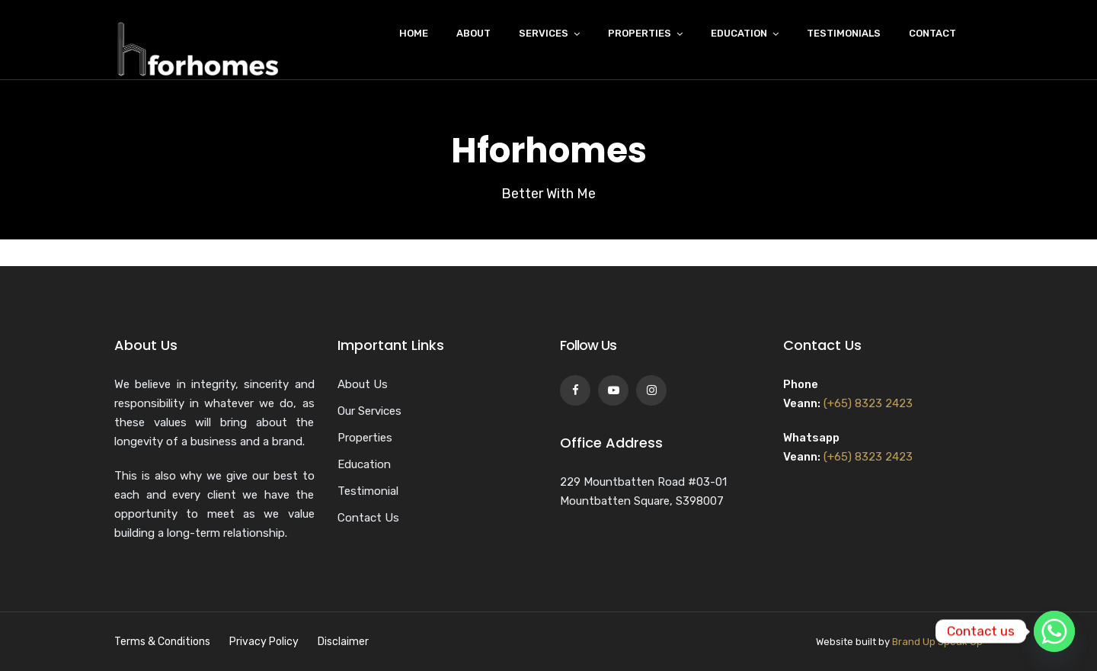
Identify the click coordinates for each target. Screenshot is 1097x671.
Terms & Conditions (162, 641)
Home (413, 33)
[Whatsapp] (1054, 631)
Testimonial (367, 491)
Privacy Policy (264, 641)
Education (739, 33)
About (473, 33)
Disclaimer (343, 641)
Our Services (369, 411)
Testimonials (844, 33)
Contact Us (368, 518)
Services (543, 33)
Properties (639, 33)
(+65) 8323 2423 (868, 403)
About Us (362, 384)
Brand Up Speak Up (937, 641)
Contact (932, 33)
